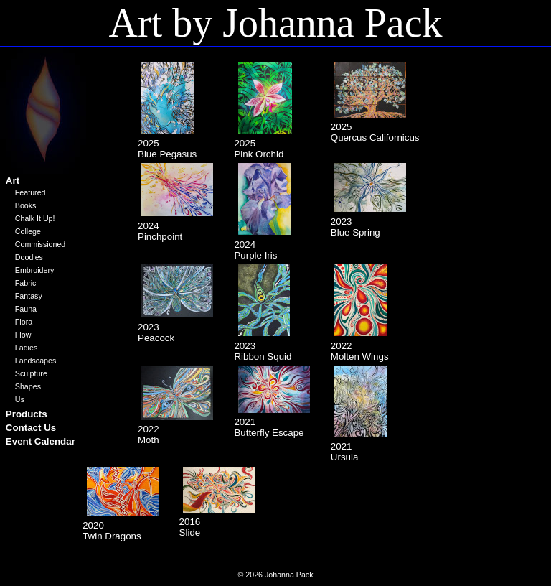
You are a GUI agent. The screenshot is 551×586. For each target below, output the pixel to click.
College (28, 231)
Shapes (28, 386)
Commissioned (40, 244)
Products (26, 414)
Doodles (29, 257)
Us (19, 399)
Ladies (26, 347)
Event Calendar (40, 441)
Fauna (26, 308)
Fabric (26, 283)
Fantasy (28, 296)
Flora (23, 321)
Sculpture (31, 373)
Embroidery (34, 270)
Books (26, 205)
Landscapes (35, 360)
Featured (30, 192)
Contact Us (31, 427)
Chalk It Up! (35, 218)
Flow (23, 334)
